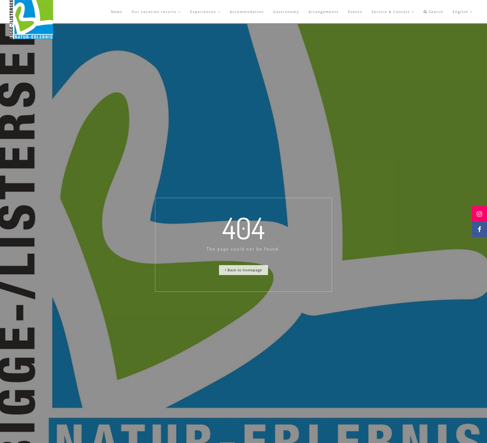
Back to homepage (243, 270)
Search (434, 11)
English (462, 11)
